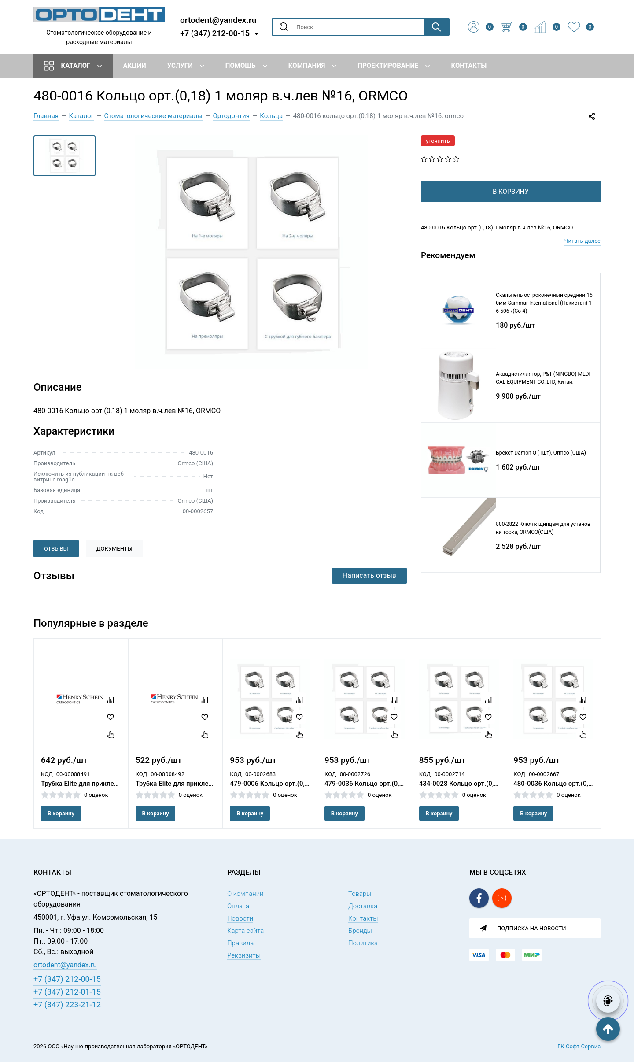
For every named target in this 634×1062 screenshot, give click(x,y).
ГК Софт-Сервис (579, 1046)
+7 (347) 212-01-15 (67, 991)
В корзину (61, 813)
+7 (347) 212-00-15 (215, 33)
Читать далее (582, 255)
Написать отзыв (369, 575)
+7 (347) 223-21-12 (67, 1004)
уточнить (438, 140)
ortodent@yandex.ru (218, 19)
